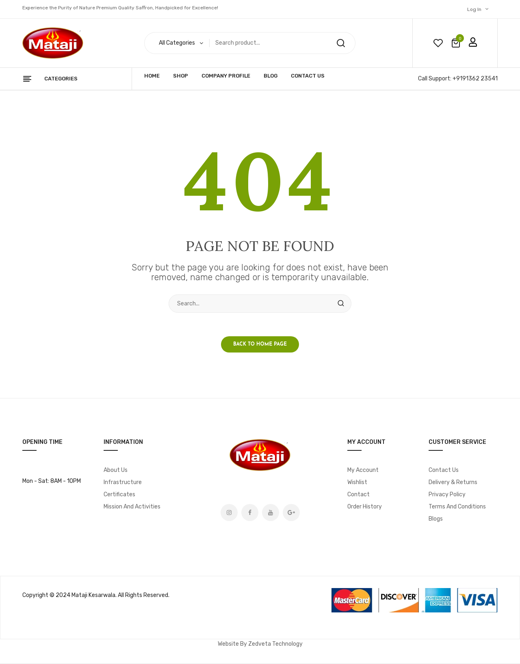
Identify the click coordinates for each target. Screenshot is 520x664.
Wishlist (357, 483)
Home (152, 76)
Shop (180, 76)
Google (291, 513)
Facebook (249, 513)
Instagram (229, 513)
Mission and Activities (132, 507)
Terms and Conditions (457, 507)
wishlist (438, 43)
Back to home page (260, 345)
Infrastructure (123, 483)
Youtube (270, 513)
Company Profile (226, 76)
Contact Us (308, 76)
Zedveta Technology (275, 644)
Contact (358, 495)
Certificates (119, 495)
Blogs (436, 519)
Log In (474, 9)
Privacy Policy (447, 495)
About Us (116, 470)
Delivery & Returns (453, 483)
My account (363, 470)
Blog (270, 76)
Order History (364, 507)
